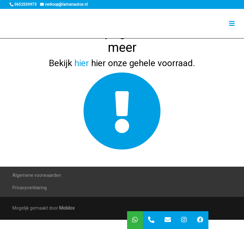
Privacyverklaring (29, 187)
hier (81, 63)
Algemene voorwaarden (36, 175)
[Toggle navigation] (232, 23)
